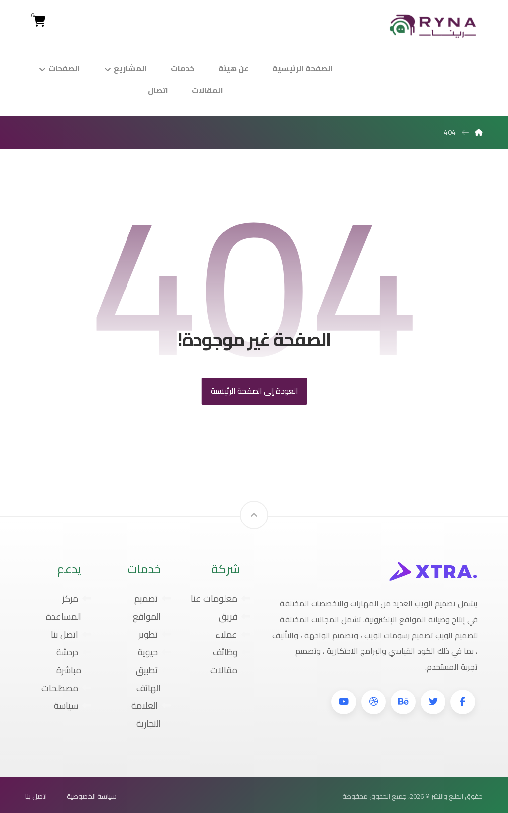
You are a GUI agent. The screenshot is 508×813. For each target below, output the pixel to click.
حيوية (154, 652)
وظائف (231, 652)
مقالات (230, 670)
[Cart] (38, 20)
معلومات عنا (220, 598)
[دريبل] (373, 702)
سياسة (72, 705)
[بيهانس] (403, 702)
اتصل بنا (71, 634)
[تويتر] (433, 702)
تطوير (155, 634)
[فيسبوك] (462, 702)
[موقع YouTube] (343, 702)
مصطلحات (66, 688)
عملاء (232, 634)
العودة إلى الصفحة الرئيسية (254, 390)
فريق (234, 616)
